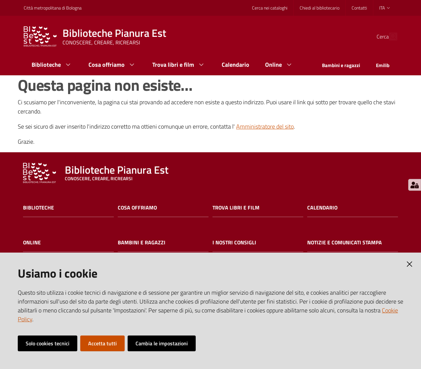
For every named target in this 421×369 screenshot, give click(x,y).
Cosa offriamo (137, 207)
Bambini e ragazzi (141, 242)
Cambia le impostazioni (162, 343)
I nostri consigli (234, 242)
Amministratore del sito (265, 126)
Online (32, 242)
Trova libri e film (236, 207)
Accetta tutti (102, 343)
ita (385, 7)
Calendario (322, 207)
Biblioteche (38, 207)
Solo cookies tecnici (47, 343)
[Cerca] (389, 36)
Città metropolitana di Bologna (53, 7)
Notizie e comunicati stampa (344, 242)
